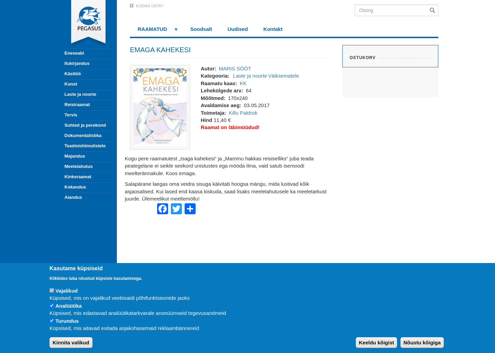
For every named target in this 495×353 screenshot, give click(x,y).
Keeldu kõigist (376, 342)
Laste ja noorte (80, 94)
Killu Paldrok (243, 113)
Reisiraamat (77, 104)
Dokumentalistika (83, 135)
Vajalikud (66, 291)
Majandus (75, 156)
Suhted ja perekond (85, 125)
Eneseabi (74, 53)
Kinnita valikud (71, 342)
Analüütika (68, 306)
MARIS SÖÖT (235, 68)
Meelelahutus (79, 166)
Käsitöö (73, 73)
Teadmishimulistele (85, 145)
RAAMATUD (154, 31)
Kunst (71, 84)
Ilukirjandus (77, 63)
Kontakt (273, 29)
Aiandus (73, 197)
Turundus (67, 321)
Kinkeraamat (78, 176)
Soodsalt (201, 29)
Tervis (71, 114)
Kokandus (75, 187)
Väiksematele (283, 76)
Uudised (238, 29)
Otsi (434, 10)
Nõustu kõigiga (422, 342)
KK (243, 83)
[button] (160, 107)
